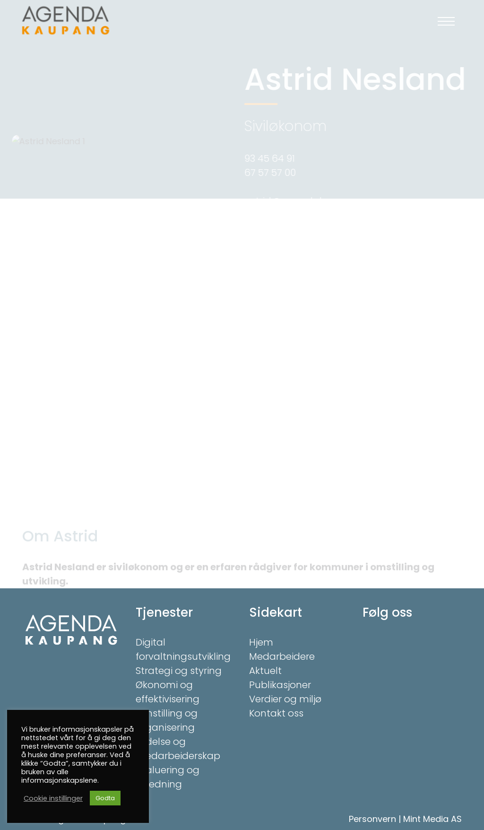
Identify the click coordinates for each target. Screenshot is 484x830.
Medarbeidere (282, 656)
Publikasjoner (280, 684)
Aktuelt (265, 670)
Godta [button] (105, 798)
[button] (446, 21)
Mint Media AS (432, 819)
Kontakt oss (276, 713)
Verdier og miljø (285, 699)
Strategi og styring (179, 670)
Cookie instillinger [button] (53, 798)
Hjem (261, 642)
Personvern (372, 819)
